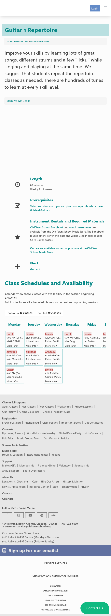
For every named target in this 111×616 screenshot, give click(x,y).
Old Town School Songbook (46, 227)
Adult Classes (10, 406)
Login (94, 8)
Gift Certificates (94, 422)
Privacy (85, 486)
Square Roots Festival (15, 445)
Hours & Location (12, 454)
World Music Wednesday (41, 433)
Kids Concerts (93, 433)
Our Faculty (9, 412)
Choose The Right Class (56, 412)
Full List (49, 313)
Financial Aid (31, 422)
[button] (94, 608)
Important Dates (71, 422)
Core (27, 100)
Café (34, 481)
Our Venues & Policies (56, 438)
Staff (55, 486)
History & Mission (73, 481)
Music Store (9, 450)
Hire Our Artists (50, 481)
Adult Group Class (17, 41)
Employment (69, 486)
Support (7, 461)
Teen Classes (46, 406)
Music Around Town (28, 438)
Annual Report (10, 470)
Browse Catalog (11, 422)
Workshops (64, 406)
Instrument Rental (37, 454)
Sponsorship (81, 465)
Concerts (7, 429)
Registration (9, 418)
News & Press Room (14, 486)
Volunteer (65, 465)
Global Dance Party (70, 433)
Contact (7, 493)
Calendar (20, 313)
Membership (26, 465)
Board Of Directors (34, 470)
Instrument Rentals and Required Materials (67, 221)
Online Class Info (29, 412)
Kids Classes (28, 406)
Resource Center (39, 486)
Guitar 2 (35, 269)
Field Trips (7, 438)
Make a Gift (9, 465)
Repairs (55, 454)
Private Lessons (84, 406)
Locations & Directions (15, 481)
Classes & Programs (14, 402)
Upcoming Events (12, 433)
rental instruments (80, 227)
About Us (7, 477)
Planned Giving (47, 465)
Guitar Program (39, 41)
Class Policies (50, 422)
